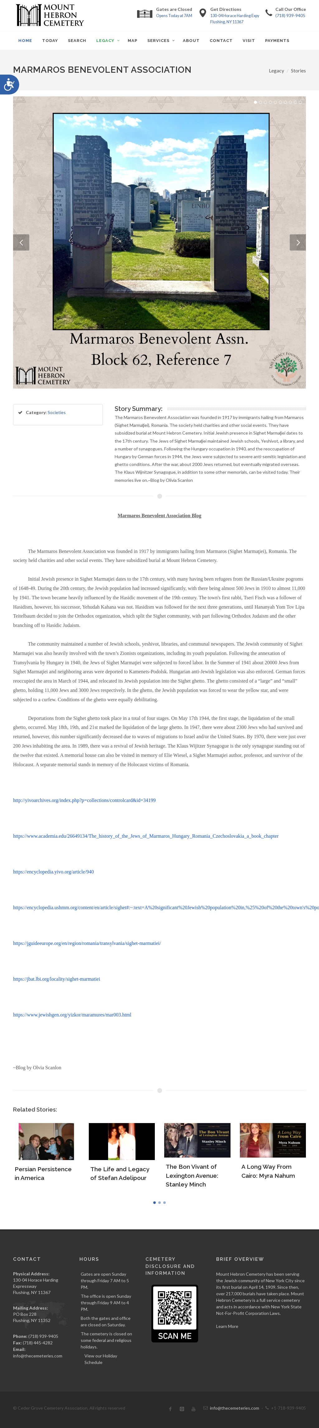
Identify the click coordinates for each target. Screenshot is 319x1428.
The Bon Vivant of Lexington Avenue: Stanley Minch (192, 1175)
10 (300, 102)
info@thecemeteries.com (37, 1355)
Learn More (227, 1326)
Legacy (276, 70)
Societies (57, 412)
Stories (298, 70)
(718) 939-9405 (290, 15)
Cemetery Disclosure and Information (170, 1266)
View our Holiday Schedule (100, 1359)
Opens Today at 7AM (174, 15)
